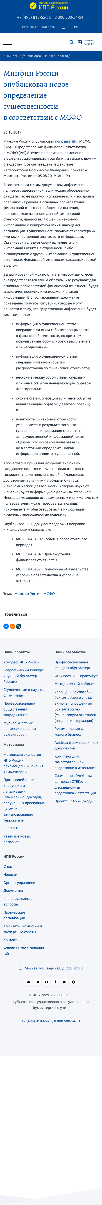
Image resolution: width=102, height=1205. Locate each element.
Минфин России (28, 594)
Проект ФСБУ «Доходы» (74, 801)
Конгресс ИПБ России (21, 662)
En (76, 27)
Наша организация (39, 56)
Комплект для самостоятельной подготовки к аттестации (75, 762)
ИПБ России (12, 56)
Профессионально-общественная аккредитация (19, 709)
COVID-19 (11, 828)
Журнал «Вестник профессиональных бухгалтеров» (19, 728)
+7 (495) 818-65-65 (34, 17)
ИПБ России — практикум (76, 676)
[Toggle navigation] (7, 42)
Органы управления (20, 882)
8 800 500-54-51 (68, 17)
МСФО (49, 594)
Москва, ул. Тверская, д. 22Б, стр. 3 (51, 968)
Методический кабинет (74, 684)
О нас (7, 866)
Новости (61, 56)
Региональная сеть (38, 27)
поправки (63, 141)
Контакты (11, 940)
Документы (13, 890)
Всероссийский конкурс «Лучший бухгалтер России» (23, 675)
